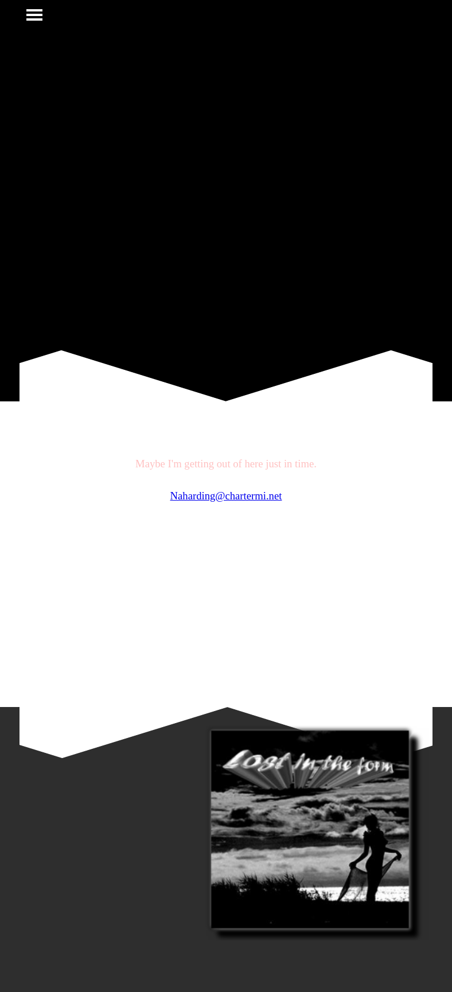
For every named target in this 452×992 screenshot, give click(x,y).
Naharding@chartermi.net (226, 496)
